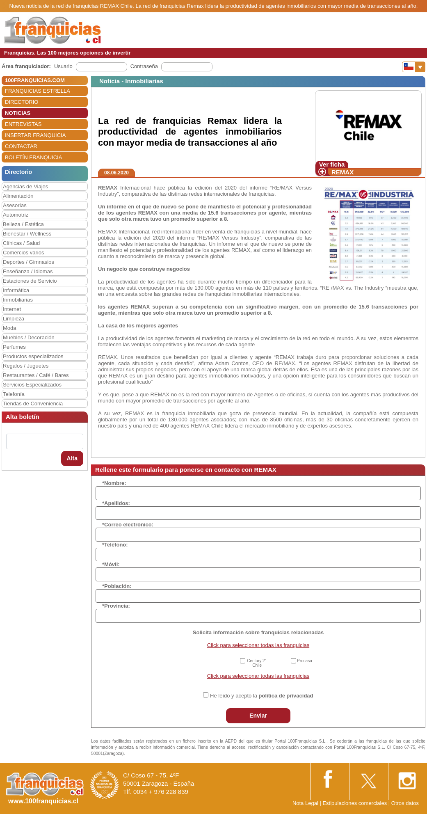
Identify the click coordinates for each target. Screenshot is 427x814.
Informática (16, 290)
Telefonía (14, 394)
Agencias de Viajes (25, 186)
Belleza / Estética (23, 224)
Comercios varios (23, 252)
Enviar (258, 715)
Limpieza (13, 319)
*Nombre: (114, 483)
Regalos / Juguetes (25, 366)
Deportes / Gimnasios (28, 262)
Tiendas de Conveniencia (33, 403)
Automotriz (15, 215)
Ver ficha (332, 164)
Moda (9, 328)
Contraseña (144, 66)
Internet (12, 309)
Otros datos (405, 803)
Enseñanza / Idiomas (28, 271)
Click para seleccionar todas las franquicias (258, 645)
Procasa (304, 661)
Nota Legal (305, 803)
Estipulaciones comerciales (355, 803)
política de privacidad (286, 696)
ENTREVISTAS (23, 124)
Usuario (63, 66)
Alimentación (18, 196)
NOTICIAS (17, 113)
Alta (72, 458)
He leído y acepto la (261, 696)
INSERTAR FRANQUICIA (35, 135)
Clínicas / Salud (21, 243)
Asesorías (15, 205)
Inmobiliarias (18, 300)
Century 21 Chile (257, 663)
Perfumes (14, 347)
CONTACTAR (21, 146)
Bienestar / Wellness (27, 234)
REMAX (342, 172)
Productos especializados (33, 356)
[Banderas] (413, 67)
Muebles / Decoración (29, 337)
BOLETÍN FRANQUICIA (33, 157)
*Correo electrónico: (127, 524)
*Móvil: (111, 564)
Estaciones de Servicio (30, 281)
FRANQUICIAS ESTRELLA (37, 91)
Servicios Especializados (32, 385)
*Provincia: (116, 606)
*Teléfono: (115, 545)
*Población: (117, 586)
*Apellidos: (116, 503)
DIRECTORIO (21, 102)
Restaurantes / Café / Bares (36, 375)
